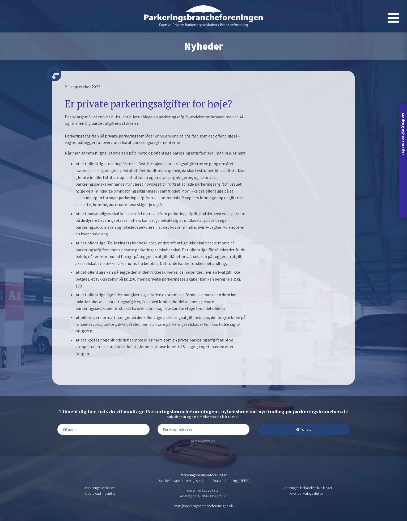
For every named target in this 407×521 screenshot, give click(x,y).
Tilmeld (304, 429)
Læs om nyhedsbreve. (203, 441)
